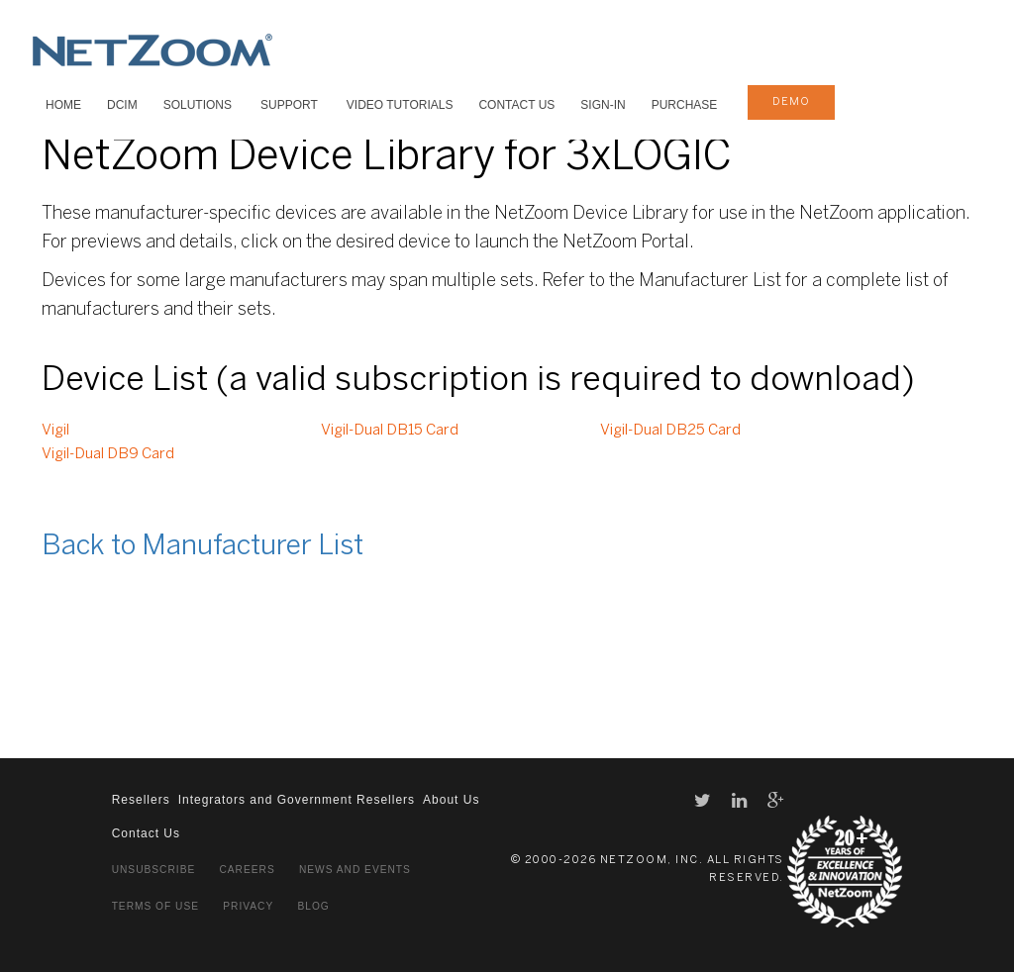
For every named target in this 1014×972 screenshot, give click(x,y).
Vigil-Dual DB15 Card (389, 430)
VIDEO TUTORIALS (400, 105)
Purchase (685, 105)
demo (791, 102)
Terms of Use (155, 906)
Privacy (248, 906)
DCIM (122, 105)
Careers (246, 869)
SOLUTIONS (197, 105)
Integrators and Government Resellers (296, 800)
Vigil (55, 430)
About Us (451, 800)
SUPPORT (289, 105)
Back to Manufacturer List (202, 547)
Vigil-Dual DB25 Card (670, 430)
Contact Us (516, 105)
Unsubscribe (154, 869)
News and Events (355, 869)
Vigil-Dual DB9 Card (108, 454)
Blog (313, 906)
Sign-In (602, 105)
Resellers (141, 800)
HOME (63, 105)
